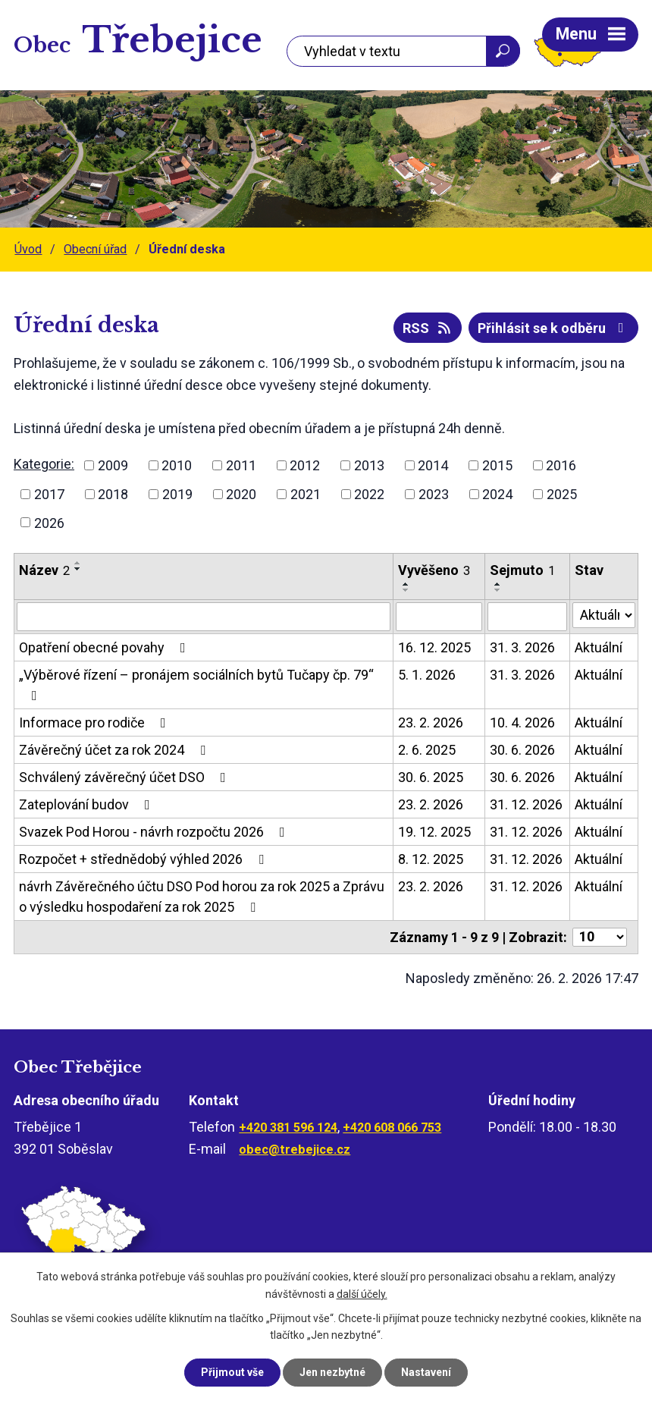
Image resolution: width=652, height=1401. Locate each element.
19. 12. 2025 (434, 832)
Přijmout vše (232, 1372)
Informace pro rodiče (95, 722)
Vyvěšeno (434, 570)
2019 (177, 494)
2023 (433, 494)
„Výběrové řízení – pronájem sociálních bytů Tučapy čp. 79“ (196, 684)
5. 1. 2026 (427, 675)
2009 (113, 465)
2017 (49, 494)
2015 (497, 465)
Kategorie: (44, 464)
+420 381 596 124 (288, 1127)
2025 (562, 494)
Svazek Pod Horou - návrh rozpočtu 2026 (155, 832)
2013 (369, 465)
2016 (561, 465)
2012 (305, 465)
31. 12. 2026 (526, 804)
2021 (305, 494)
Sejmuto (522, 570)
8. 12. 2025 (430, 859)
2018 (113, 494)
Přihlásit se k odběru (554, 328)
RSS (428, 328)
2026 (49, 522)
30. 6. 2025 (430, 777)
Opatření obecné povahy (105, 647)
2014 (433, 465)
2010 (176, 465)
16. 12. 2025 (434, 647)
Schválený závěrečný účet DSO (125, 777)
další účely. (362, 1294)
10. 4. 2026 (522, 722)
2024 (497, 494)
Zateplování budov (87, 804)
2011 (241, 465)
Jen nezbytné (332, 1372)
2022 (369, 494)
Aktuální (598, 647)
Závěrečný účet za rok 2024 (115, 750)
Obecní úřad (95, 249)
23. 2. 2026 (430, 722)
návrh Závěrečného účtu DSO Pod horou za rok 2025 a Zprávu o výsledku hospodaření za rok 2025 (201, 896)
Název (44, 570)
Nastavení (426, 1372)
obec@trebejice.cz (294, 1149)
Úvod (28, 249)
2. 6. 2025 (427, 750)
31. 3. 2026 (522, 647)
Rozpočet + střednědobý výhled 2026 (144, 859)
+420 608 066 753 (392, 1127)
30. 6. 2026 (522, 750)
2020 (241, 494)
